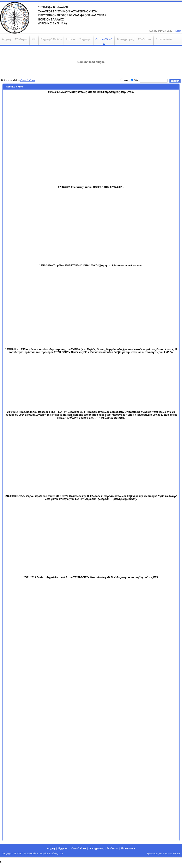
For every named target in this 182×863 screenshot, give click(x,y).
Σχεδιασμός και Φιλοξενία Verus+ (163, 853)
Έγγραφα (63, 848)
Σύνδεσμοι (112, 848)
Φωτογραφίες (96, 848)
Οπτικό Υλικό (27, 80)
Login (178, 31)
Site (136, 80)
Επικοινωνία (128, 848)
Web (126, 80)
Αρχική (51, 848)
